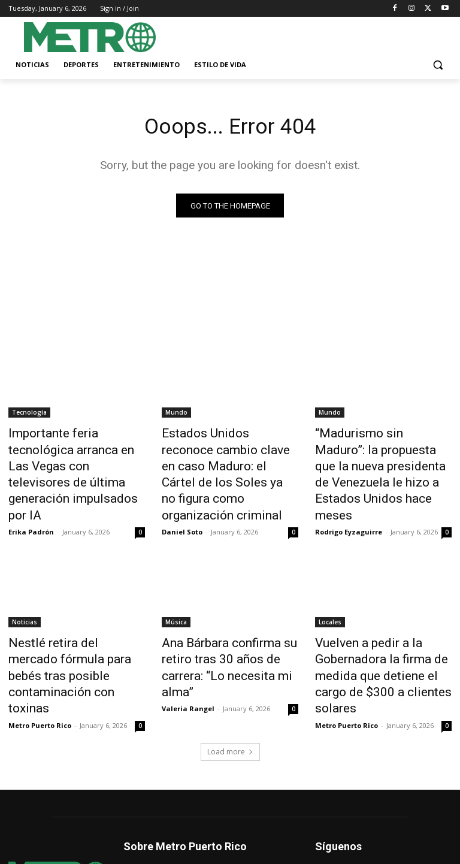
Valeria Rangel (188, 653)
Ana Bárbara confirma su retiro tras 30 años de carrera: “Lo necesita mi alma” (229, 625)
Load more (230, 693)
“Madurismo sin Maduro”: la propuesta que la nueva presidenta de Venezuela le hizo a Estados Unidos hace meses (377, 460)
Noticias (24, 592)
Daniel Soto (182, 502)
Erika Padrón (31, 489)
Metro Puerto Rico (39, 666)
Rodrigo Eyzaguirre (348, 502)
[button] (437, 65)
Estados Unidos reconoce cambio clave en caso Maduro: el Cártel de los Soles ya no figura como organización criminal (230, 460)
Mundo (176, 414)
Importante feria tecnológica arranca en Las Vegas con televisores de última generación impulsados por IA (75, 454)
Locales (330, 592)
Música (176, 592)
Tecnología (29, 414)
